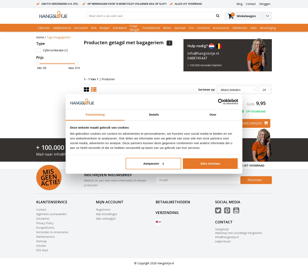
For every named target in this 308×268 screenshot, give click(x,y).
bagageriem (63, 37)
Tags (50, 37)
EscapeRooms (45, 227)
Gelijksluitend (62, 28)
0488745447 (197, 58)
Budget (105, 28)
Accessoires (221, 28)
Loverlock (203, 28)
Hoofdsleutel (151, 28)
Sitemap (41, 241)
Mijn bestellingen (106, 214)
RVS (93, 28)
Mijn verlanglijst (106, 218)
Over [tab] (213, 114)
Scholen (41, 246)
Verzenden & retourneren (52, 232)
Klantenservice (45, 237)
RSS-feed (42, 250)
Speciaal (179, 28)
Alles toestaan (210, 163)
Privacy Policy (44, 223)
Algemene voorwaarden (51, 214)
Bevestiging (268, 28)
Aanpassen (153, 163)
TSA (191, 28)
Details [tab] (154, 114)
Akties (167, 28)
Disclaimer (43, 218)
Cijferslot (44, 28)
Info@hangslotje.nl (203, 53)
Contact (41, 209)
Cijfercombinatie (55, 50)
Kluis (253, 28)
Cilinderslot (239, 28)
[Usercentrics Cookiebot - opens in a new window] (221, 102)
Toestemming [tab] (95, 114)
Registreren (103, 209)
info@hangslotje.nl (227, 237)
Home (40, 37)
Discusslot (81, 28)
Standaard (119, 28)
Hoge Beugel (134, 27)
